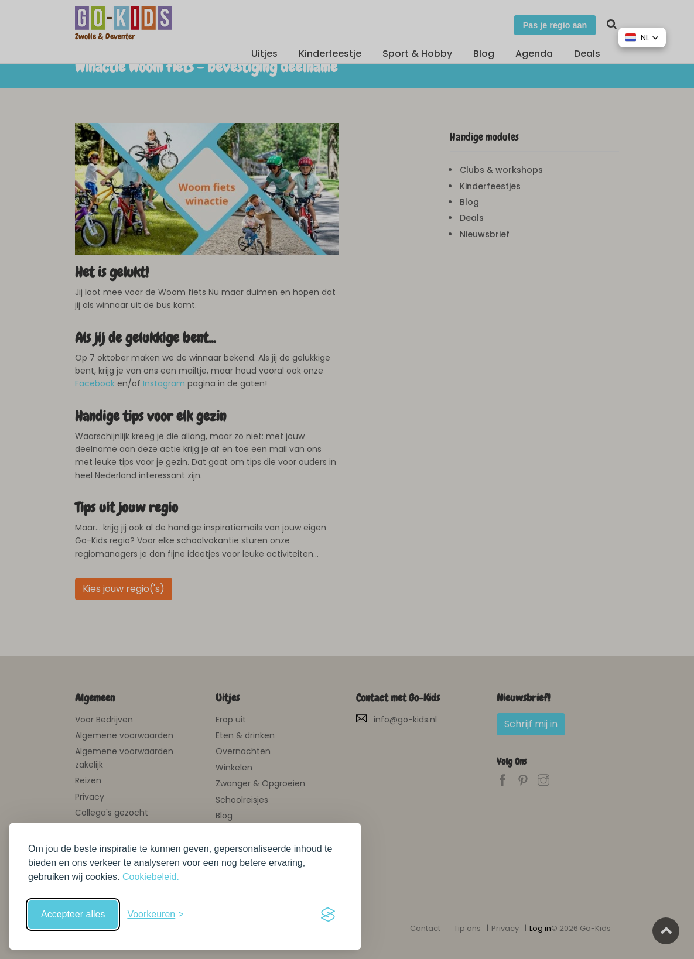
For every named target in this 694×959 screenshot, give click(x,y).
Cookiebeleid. (150, 877)
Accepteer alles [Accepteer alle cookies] (73, 914)
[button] (642, 37)
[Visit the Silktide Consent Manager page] (328, 914)
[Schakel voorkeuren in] (155, 914)
